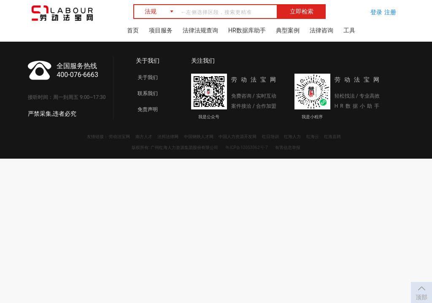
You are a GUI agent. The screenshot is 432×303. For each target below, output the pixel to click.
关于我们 (148, 77)
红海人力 (292, 136)
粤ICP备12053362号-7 (246, 147)
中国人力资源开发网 (237, 136)
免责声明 (148, 109)
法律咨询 (321, 30)
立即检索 (301, 11)
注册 (390, 12)
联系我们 (148, 93)
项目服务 (161, 30)
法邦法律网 (167, 136)
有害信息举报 (287, 147)
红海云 (312, 136)
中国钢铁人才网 (198, 136)
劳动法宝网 (119, 136)
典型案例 (288, 30)
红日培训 (270, 136)
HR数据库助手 (247, 30)
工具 (349, 30)
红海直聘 (332, 136)
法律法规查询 (200, 30)
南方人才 (143, 136)
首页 (133, 30)
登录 (376, 12)
